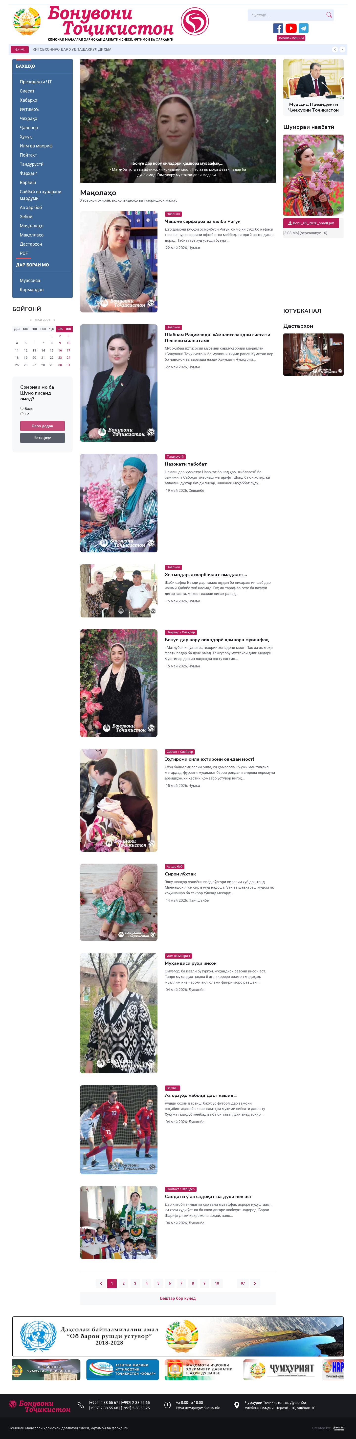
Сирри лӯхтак (180, 874)
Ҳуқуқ (26, 136)
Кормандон (32, 289)
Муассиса (30, 280)
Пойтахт (28, 155)
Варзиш (28, 182)
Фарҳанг (28, 173)
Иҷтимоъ (29, 109)
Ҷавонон (29, 127)
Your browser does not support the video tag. (313, 270)
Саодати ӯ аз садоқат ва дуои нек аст (208, 1196)
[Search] (286, 15)
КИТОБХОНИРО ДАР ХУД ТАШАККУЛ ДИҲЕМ (72, 49)
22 (52, 357)
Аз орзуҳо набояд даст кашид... (201, 1095)
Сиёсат (27, 91)
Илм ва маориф (36, 145)
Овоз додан (42, 426)
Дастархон (31, 244)
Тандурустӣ (32, 164)
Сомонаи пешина (291, 38)
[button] (89, 121)
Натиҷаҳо (42, 438)
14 (43, 350)
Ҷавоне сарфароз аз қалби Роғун (203, 221)
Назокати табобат (186, 464)
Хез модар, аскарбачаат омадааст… (206, 575)
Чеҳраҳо (28, 118)
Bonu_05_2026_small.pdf (311, 223)
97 (243, 1283)
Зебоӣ (26, 216)
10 (217, 1283)
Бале (29, 408)
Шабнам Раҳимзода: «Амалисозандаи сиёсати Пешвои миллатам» (217, 337)
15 (52, 350)
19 (25, 357)
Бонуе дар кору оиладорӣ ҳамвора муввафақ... (178, 163)
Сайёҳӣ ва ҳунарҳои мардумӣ (40, 195)
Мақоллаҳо (32, 234)
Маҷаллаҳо (32, 225)
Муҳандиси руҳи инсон (191, 963)
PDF (24, 253)
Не (27, 414)
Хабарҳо (28, 100)
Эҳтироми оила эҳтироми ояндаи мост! (209, 759)
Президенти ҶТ (36, 81)
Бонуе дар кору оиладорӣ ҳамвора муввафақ (217, 640)
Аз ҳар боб (31, 207)
